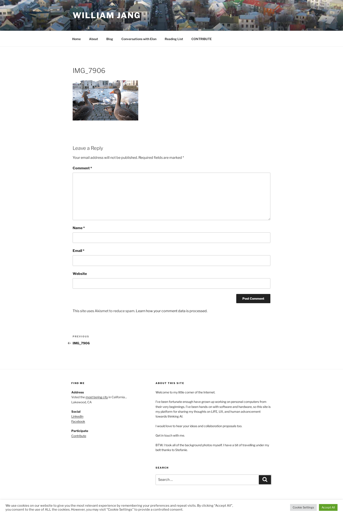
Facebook (78, 421)
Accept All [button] (328, 507)
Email (78, 251)
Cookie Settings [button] (303, 507)
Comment (82, 168)
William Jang (107, 15)
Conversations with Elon (138, 39)
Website (80, 274)
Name (79, 228)
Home (76, 39)
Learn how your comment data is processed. (171, 311)
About (93, 39)
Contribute (78, 436)
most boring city (97, 397)
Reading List (174, 39)
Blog (109, 39)
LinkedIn (77, 416)
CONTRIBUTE (201, 39)
